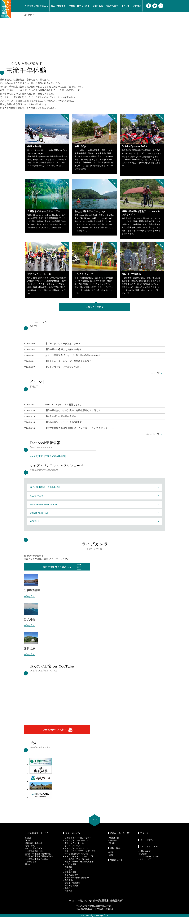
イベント (125, 6)
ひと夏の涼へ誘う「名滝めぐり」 (79, 859)
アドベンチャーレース (74, 843)
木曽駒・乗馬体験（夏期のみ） (78, 877)
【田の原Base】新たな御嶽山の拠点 (63, 349)
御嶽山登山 (69, 880)
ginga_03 (31, 15)
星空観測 (68, 870)
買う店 (112, 843)
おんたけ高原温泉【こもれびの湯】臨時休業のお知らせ (72, 355)
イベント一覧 (152, 434)
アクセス (137, 6)
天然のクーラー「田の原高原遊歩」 (80, 862)
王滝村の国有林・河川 (34, 851)
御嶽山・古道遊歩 (72, 883)
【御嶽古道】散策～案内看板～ (60, 416)
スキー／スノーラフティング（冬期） (81, 851)
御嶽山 (28, 838)
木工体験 (68, 867)
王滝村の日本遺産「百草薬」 (37, 859)
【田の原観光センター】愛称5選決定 (63, 422)
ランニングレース (72, 846)
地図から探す (112, 6)
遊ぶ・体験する (58, 6)
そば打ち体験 (70, 864)
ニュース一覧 (152, 373)
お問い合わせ (145, 851)
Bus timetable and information (44, 504)
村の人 (28, 864)
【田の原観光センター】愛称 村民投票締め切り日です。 (74, 410)
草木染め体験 (70, 872)
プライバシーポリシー (149, 856)
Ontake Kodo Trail (39, 513)
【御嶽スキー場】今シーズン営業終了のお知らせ (69, 361)
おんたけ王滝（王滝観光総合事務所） (48, 456)
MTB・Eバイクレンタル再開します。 (63, 404)
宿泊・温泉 (97, 6)
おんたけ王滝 (36, 495)
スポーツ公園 (30, 862)
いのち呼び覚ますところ (36, 6)
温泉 (111, 855)
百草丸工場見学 (71, 875)
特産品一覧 (114, 838)
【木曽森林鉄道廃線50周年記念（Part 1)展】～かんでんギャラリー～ (79, 428)
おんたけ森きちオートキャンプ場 (79, 856)
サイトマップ (145, 859)
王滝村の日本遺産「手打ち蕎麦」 (39, 856)
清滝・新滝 (30, 846)
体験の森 (68, 891)
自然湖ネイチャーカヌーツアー (78, 838)
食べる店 (113, 840)
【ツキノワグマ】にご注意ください (62, 367)
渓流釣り (68, 888)
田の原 (28, 840)
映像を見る (29, 596)
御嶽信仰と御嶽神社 (33, 843)
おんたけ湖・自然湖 (33, 848)
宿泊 (111, 852)
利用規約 (143, 854)
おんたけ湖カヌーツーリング (77, 840)
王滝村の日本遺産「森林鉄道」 (38, 854)
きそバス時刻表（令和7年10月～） (47, 487)
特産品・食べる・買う (79, 6)
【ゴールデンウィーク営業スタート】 (64, 343)
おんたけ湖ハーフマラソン (76, 848)
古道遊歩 (34, 521)
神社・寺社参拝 (71, 885)
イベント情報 (146, 840)
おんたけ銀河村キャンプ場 (76, 854)
